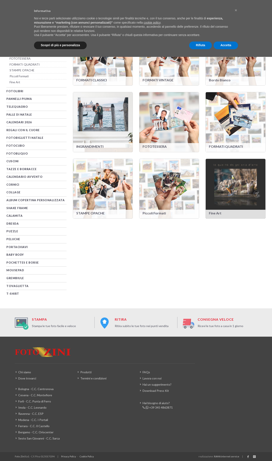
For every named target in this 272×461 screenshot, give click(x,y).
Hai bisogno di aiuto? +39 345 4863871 (158, 405)
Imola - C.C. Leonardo (32, 407)
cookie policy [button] (152, 22)
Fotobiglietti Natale (24, 137)
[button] (235, 10)
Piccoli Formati (19, 76)
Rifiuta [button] (200, 45)
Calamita (14, 215)
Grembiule (15, 278)
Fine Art (15, 82)
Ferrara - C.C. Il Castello (34, 426)
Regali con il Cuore (23, 130)
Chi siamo (24, 372)
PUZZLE (12, 231)
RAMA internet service (226, 456)
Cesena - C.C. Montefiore (35, 395)
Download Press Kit (156, 390)
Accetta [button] (225, 45)
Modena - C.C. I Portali (33, 420)
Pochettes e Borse (22, 262)
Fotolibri (14, 91)
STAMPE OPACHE (22, 70)
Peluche (13, 239)
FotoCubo (15, 145)
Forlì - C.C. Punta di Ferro (34, 401)
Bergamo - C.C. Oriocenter (36, 432)
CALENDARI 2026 (19, 122)
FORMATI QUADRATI (25, 64)
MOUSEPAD (15, 270)
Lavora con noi (152, 378)
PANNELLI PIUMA (19, 99)
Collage (13, 192)
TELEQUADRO (17, 106)
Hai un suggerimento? (157, 384)
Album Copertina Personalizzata (35, 200)
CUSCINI (12, 161)
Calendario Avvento (24, 176)
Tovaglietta (17, 286)
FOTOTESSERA (20, 58)
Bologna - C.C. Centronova (36, 389)
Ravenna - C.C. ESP (31, 413)
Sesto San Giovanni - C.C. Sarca (39, 438)
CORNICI (12, 184)
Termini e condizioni (93, 378)
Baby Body (15, 254)
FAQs (146, 372)
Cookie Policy (86, 456)
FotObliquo (17, 153)
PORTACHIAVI (17, 247)
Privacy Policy (68, 456)
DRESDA (12, 223)
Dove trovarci (27, 378)
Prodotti (86, 372)
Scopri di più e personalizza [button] (60, 45)
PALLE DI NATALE (19, 114)
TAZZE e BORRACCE (21, 169)
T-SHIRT (12, 293)
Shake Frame (17, 208)
